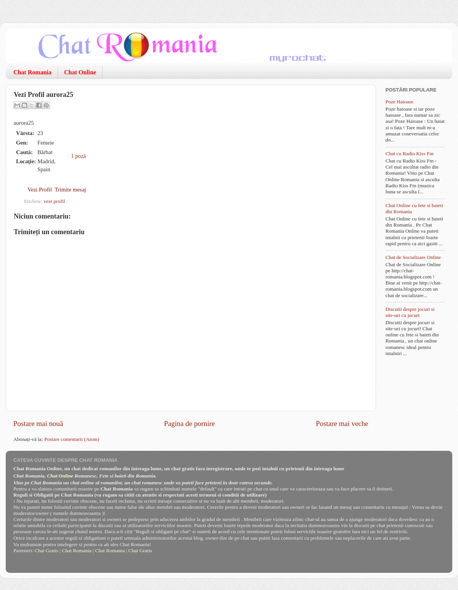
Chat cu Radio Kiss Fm (409, 153)
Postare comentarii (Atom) (71, 439)
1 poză (78, 156)
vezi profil (54, 201)
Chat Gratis (46, 550)
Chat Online (80, 72)
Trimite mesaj (70, 189)
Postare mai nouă (38, 424)
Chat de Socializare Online (413, 257)
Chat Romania (32, 72)
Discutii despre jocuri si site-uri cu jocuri (410, 312)
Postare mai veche (342, 424)
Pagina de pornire (189, 424)
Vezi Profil (39, 189)
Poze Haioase (399, 101)
